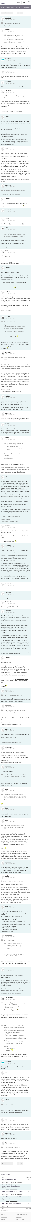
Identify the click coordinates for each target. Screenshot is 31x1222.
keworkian (8, 81)
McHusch (4, 1180)
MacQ (7, 148)
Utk (6, 1072)
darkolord (8, 18)
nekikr (7, 423)
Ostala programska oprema (16, 1182)
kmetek (7, 218)
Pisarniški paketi (13, 1189)
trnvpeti (7, 71)
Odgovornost (4, 1217)
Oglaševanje (19, 1217)
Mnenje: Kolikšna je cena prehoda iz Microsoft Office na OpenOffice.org (11, 1185)
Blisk (6, 227)
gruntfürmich (9, 997)
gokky (7, 437)
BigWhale (8, 58)
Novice (7, 1182)
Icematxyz (8, 545)
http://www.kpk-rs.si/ (6, 662)
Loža (7, 1206)
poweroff (7, 29)
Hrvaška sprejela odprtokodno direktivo (12, 1191)
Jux (6, 476)
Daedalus (8, 352)
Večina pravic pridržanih (21, 1214)
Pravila (3, 1214)
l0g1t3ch (7, 316)
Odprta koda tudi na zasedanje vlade (11, 1203)
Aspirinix (3, 1204)
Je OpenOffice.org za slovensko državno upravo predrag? (12, 1197)
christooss (4, 1192)
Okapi (7, 1099)
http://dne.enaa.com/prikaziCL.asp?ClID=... (11, 762)
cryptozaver (8, 747)
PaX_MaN (8, 90)
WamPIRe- (8, 906)
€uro (6, 789)
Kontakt (3, 1219)
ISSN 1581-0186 (20, 1219)
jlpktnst (7, 116)
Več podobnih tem (4, 1210)
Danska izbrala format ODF (9, 1179)
